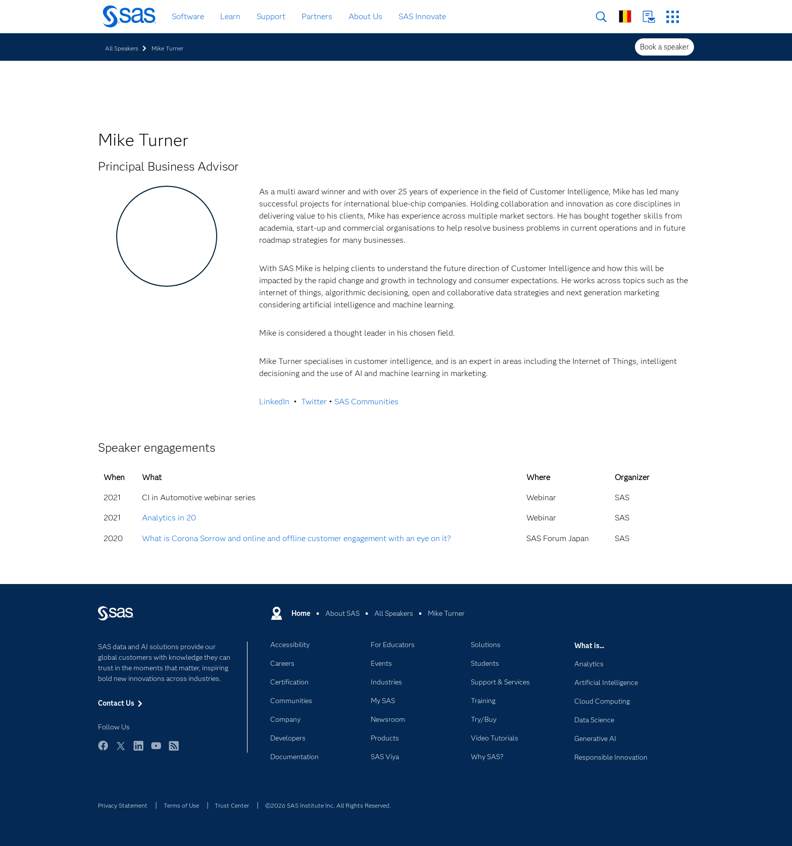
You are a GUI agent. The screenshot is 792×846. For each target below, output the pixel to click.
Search (601, 17)
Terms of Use (181, 805)
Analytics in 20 (169, 517)
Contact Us (648, 17)
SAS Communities (366, 401)
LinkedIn (274, 401)
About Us (365, 16)
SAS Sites (672, 17)
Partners (317, 16)
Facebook (103, 750)
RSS (174, 750)
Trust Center (232, 805)
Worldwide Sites (625, 16)
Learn (230, 16)
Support (271, 16)
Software (188, 16)
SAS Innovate (422, 16)
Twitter (314, 401)
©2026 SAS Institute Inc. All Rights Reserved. (328, 805)
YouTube (156, 750)
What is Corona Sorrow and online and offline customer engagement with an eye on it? (296, 538)
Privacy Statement (122, 805)
